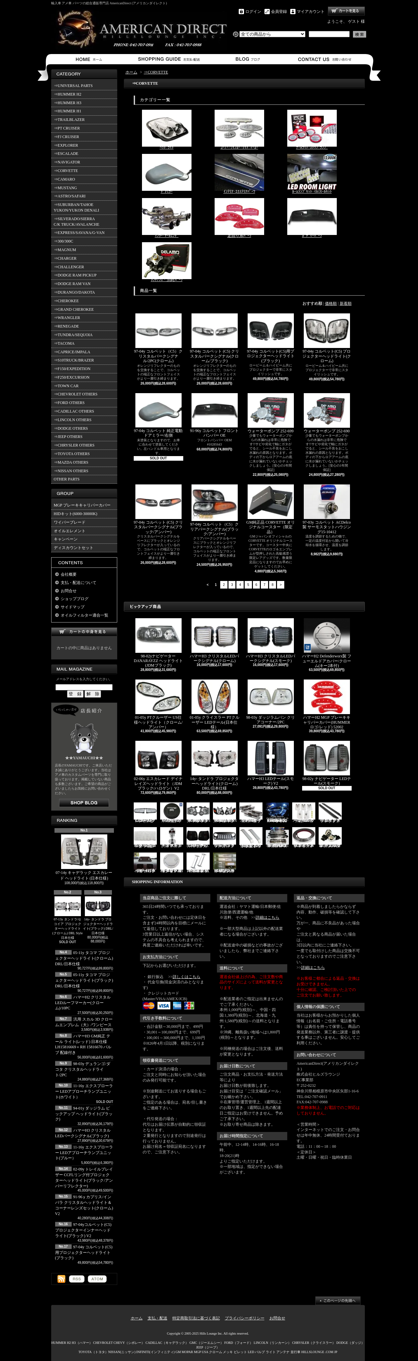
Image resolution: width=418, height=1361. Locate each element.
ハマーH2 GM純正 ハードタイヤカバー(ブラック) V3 (171, 812)
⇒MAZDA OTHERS (71, 462)
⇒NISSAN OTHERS (71, 471)
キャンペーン (66, 539)
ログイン (253, 11)
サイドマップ (73, 607)
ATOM (97, 1279)
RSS (77, 1279)
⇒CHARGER (65, 258)
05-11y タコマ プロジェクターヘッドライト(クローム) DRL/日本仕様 (84, 958)
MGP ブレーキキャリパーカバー (82, 505)
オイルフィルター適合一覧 (84, 615)
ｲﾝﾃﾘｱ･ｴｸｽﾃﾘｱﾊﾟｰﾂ (239, 174)
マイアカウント (311, 11)
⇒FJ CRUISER (66, 136)
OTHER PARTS (67, 479)
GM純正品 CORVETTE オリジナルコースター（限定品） (270, 509)
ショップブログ (247, 59)
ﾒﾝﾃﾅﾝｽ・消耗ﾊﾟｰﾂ (167, 262)
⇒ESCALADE (66, 153)
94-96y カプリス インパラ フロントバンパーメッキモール (303, 837)
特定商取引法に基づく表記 (196, 1318)
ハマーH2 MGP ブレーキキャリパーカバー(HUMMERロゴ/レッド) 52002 (326, 704)
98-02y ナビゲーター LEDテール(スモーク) (326, 763)
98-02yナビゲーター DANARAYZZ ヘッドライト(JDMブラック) (158, 643)
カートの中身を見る (84, 631)
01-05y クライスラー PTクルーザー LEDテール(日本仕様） (214, 704)
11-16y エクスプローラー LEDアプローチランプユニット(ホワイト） (84, 1091)
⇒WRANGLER (67, 317)
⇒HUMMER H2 (68, 94)
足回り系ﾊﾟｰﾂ (239, 218)
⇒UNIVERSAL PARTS (73, 85)
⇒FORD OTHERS (69, 402)
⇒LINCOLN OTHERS (72, 420)
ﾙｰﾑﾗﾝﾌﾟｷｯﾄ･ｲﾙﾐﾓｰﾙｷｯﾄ (312, 174)
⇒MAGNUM (65, 249)
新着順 (346, 303)
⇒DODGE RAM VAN (72, 283)
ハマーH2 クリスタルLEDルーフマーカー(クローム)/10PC (83, 1003)
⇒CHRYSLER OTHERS (74, 445)
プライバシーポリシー (244, 1318)
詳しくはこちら (186, 976)
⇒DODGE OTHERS (71, 428)
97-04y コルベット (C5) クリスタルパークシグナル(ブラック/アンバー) (158, 509)
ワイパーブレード (70, 522)
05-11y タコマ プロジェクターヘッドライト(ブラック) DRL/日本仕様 (84, 980)
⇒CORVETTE (66, 170)
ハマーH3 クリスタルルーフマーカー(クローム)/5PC (303, 812)
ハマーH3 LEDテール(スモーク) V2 (270, 763)
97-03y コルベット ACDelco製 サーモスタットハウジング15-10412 (326, 509)
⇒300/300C (63, 241)
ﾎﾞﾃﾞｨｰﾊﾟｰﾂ (312, 218)
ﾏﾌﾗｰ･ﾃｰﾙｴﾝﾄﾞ (167, 218)
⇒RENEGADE (66, 326)
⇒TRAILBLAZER (69, 119)
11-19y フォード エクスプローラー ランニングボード (330, 812)
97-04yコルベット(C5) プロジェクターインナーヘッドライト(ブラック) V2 (83, 1230)
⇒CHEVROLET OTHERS (76, 394)
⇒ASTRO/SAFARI (70, 196)
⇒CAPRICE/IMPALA (72, 352)
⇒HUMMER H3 (68, 103)
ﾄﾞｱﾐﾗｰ (167, 174)
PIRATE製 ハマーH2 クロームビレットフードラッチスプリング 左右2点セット (198, 863)
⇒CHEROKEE (66, 301)
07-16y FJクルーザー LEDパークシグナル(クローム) (145, 812)
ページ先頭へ (338, 1300)
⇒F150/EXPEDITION (72, 368)
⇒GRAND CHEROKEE (74, 309)
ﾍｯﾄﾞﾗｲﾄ (167, 130)
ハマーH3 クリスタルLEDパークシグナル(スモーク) (270, 640)
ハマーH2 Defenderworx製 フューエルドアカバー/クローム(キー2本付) (327, 643)
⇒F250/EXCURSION (72, 377)
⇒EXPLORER (66, 145)
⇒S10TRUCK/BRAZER (74, 360)
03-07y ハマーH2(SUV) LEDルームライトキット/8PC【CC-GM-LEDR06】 (277, 812)
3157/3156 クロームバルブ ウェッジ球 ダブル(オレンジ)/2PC (330, 837)
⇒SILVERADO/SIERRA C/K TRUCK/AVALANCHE (76, 222)
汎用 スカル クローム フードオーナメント (171, 837)
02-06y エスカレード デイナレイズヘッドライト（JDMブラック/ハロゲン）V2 (158, 766)
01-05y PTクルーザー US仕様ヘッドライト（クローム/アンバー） (158, 704)
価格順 (331, 303)
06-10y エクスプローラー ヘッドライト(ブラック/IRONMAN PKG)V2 (225, 812)
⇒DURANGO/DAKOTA (74, 292)
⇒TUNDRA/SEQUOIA (73, 335)
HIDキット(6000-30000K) (75, 513)
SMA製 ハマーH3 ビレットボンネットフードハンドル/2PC (250, 837)
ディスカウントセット (73, 547)
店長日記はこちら (84, 803)
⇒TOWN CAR (66, 386)
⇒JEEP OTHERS (68, 436)
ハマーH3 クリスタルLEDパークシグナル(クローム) (214, 640)
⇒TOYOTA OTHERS (72, 453)
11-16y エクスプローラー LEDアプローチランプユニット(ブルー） (84, 1153)
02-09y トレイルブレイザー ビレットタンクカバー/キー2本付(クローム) (171, 863)
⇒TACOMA (64, 343)
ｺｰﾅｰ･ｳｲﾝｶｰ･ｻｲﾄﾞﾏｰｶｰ (239, 130)
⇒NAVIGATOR (67, 162)
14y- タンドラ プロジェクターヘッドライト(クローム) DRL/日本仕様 (214, 766)
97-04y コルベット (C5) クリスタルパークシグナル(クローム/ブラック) (214, 338)
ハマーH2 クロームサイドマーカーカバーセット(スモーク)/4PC (250, 812)
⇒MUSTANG (65, 188)
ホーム (90, 59)
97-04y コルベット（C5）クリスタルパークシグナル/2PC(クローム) (158, 338)
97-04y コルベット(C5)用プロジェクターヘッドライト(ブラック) (84, 1252)
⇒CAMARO (64, 179)
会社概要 (69, 574)
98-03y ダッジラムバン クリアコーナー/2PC (270, 702)
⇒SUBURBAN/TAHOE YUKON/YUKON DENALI (77, 207)
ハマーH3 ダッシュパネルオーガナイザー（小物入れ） (145, 863)
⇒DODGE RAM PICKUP (75, 275)
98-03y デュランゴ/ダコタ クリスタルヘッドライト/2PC (82, 1069)
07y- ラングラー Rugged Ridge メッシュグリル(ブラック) (145, 837)
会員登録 (279, 11)
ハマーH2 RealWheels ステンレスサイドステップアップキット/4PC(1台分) (277, 837)
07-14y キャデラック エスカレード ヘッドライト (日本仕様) (84, 857)
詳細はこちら (267, 917)
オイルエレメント (70, 531)
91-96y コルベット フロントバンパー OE (214, 415)
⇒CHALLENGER (69, 267)
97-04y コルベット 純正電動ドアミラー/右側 (158, 415)
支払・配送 (157, 1318)
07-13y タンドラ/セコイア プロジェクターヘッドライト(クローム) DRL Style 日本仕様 (67, 918)
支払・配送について (168, 59)
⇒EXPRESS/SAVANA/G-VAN (79, 232)
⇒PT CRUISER (67, 128)
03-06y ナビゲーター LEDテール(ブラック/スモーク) (198, 837)
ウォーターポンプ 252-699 (271, 413)
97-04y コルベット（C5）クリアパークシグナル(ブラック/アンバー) (214, 510)
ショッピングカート (346, 11)
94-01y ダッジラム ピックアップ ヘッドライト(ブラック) (84, 1114)
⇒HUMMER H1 (68, 111)
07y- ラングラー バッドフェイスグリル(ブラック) (224, 837)
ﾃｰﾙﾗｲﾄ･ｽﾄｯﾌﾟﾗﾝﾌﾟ (312, 130)
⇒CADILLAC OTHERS (74, 411)
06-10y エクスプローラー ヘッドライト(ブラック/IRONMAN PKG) (199, 812)
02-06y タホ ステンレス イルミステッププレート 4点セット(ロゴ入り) (224, 863)
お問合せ (325, 59)
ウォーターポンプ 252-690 (327, 413)
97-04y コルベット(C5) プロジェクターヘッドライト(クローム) (326, 338)
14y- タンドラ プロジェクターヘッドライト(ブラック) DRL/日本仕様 (98, 915)
